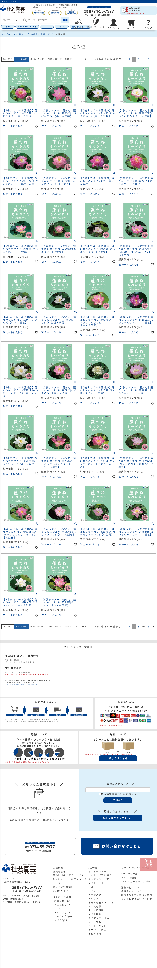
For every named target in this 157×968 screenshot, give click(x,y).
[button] (125, 59)
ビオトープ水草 (97, 871)
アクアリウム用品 (98, 918)
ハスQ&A (59, 908)
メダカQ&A (61, 920)
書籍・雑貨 (94, 933)
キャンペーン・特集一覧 (135, 867)
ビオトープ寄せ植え (100, 875)
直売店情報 (59, 871)
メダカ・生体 (96, 883)
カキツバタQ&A (63, 916)
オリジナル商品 (97, 929)
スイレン (61, 26)
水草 (7, 26)
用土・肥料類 (96, 910)
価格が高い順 (55, 59)
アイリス (93, 898)
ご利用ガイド (60, 890)
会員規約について (131, 891)
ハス (47, 26)
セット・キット (97, 925)
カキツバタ (94, 894)
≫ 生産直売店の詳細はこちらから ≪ (21, 684)
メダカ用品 (94, 914)
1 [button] (129, 59)
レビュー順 (81, 59)
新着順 (68, 59)
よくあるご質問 (62, 896)
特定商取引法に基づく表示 (136, 895)
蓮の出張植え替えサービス (68, 875)
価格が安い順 (37, 59)
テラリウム (94, 921)
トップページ (8, 34)
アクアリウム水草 (27, 26)
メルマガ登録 (129, 877)
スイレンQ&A (62, 912)
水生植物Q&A (62, 904)
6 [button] (148, 59)
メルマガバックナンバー (136, 881)
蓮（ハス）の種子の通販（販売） (37, 34)
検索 (65, 20)
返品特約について (131, 887)
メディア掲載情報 (63, 887)
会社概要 (58, 867)
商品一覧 (92, 867)
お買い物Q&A (62, 900)
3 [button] (139, 59)
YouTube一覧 (129, 873)
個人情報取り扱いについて (136, 899)
